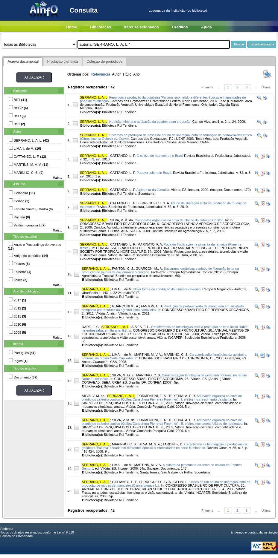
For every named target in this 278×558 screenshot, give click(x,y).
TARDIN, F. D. (173, 444)
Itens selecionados (141, 27)
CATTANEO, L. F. (123, 155)
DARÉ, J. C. (90, 327)
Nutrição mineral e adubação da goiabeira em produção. (150, 121)
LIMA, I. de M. (122, 289)
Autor (17, 131)
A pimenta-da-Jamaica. (153, 189)
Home (71, 27)
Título (126, 74)
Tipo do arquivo (24, 368)
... (219, 87)
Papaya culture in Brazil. (154, 172)
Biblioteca (20, 91)
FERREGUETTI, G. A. (153, 203)
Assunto (19, 184)
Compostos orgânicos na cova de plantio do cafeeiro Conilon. (179, 220)
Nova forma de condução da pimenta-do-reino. (167, 289)
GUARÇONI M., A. (149, 268)
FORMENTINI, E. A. (152, 396)
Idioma (18, 344)
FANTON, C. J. (123, 268)
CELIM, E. (181, 482)
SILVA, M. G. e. (123, 375)
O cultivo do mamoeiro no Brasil (159, 155)
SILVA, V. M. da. (122, 220)
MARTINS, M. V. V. (148, 354)
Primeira (207, 87)
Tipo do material (25, 236)
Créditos (180, 27)
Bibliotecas (100, 27)
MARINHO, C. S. (176, 354)
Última (266, 87)
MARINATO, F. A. (150, 244)
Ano (136, 74)
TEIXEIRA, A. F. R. (182, 396)
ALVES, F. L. (140, 327)
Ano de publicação (26, 291)
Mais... (57, 178)
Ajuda (206, 27)
